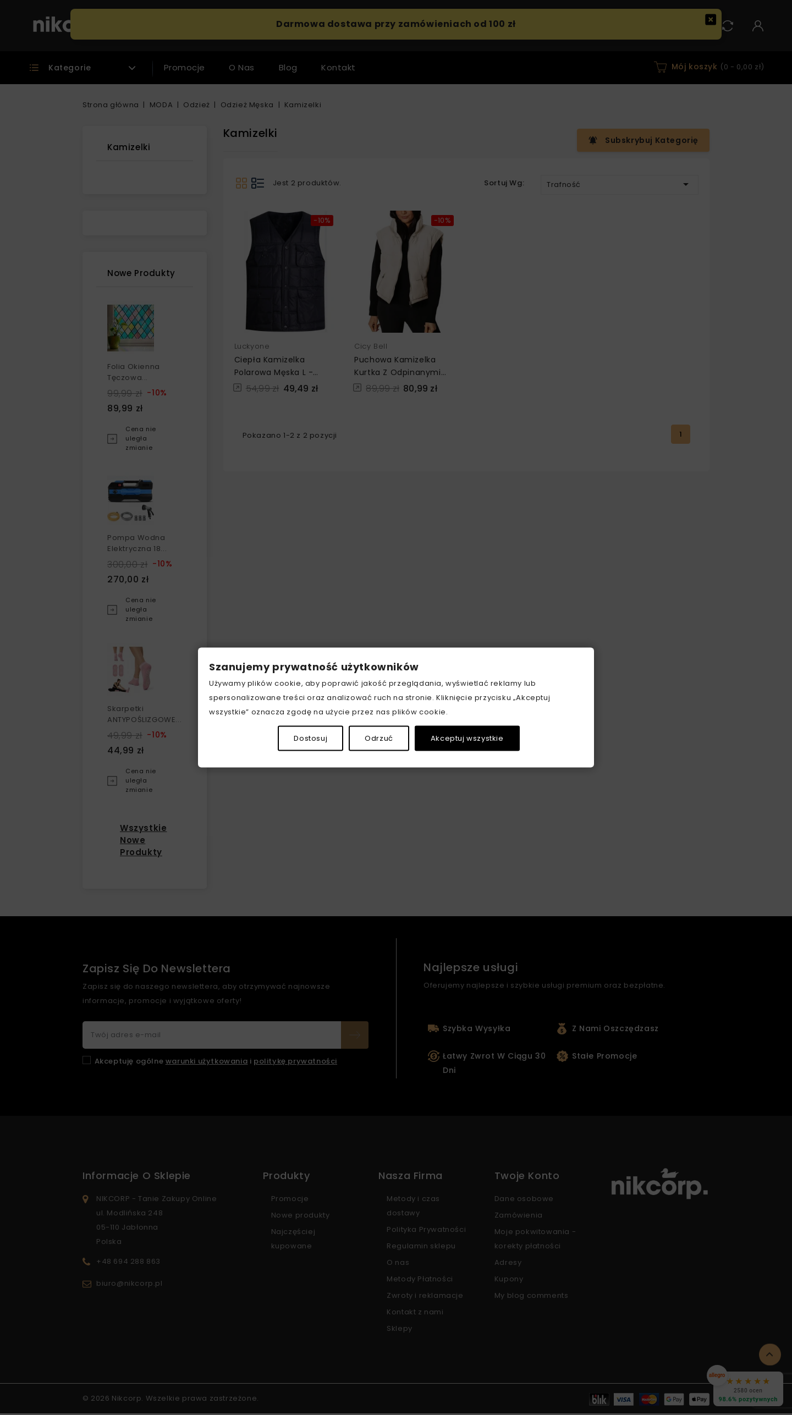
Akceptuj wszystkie (467, 738)
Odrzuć (379, 738)
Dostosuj (310, 738)
